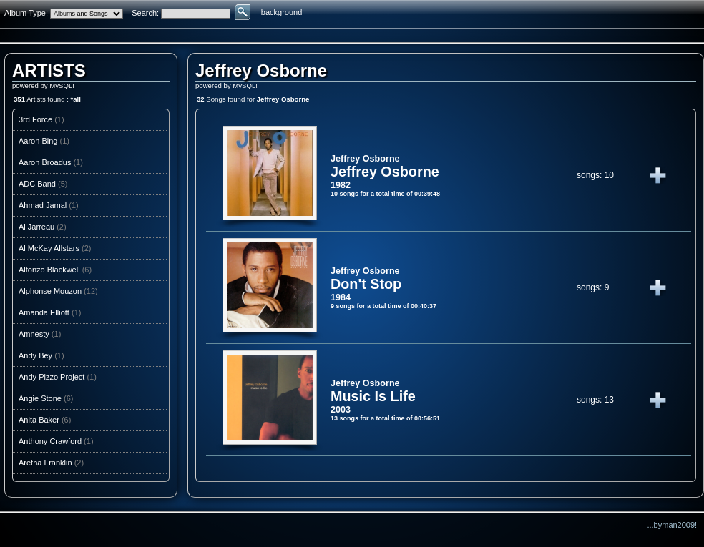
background (282, 12)
